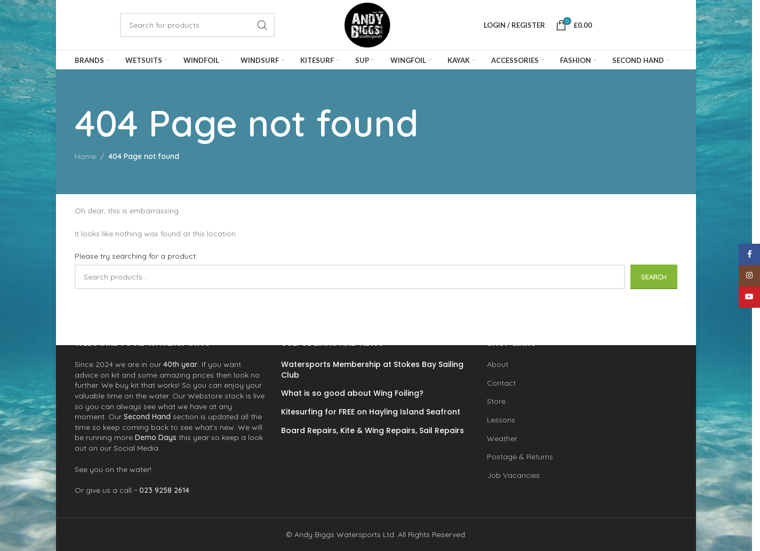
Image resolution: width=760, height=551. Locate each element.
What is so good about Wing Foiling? (352, 393)
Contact (501, 383)
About (497, 364)
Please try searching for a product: (136, 261)
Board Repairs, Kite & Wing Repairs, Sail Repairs (372, 430)
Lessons (501, 420)
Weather (502, 438)
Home (85, 161)
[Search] (197, 27)
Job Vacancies (513, 475)
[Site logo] (373, 27)
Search (654, 281)
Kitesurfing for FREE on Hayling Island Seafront (370, 412)
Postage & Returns (520, 456)
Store (496, 401)
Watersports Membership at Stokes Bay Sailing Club (372, 370)
